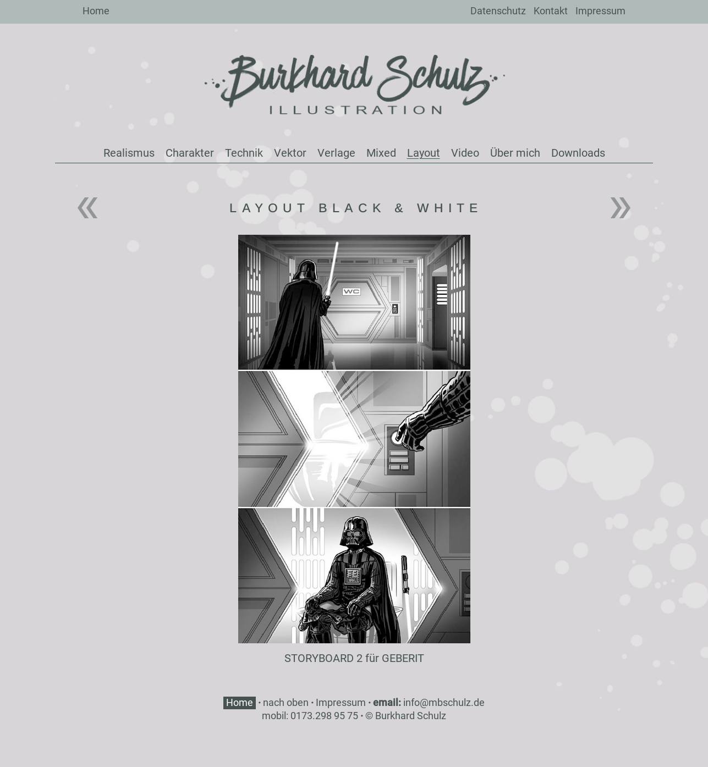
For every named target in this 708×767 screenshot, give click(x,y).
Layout (423, 152)
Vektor (290, 152)
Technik (244, 152)
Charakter (190, 152)
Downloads (578, 152)
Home (96, 10)
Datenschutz (498, 10)
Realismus (129, 152)
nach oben (286, 702)
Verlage (336, 152)
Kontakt (551, 10)
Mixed (381, 152)
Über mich (515, 152)
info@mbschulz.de (444, 702)
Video (465, 152)
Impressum (600, 10)
